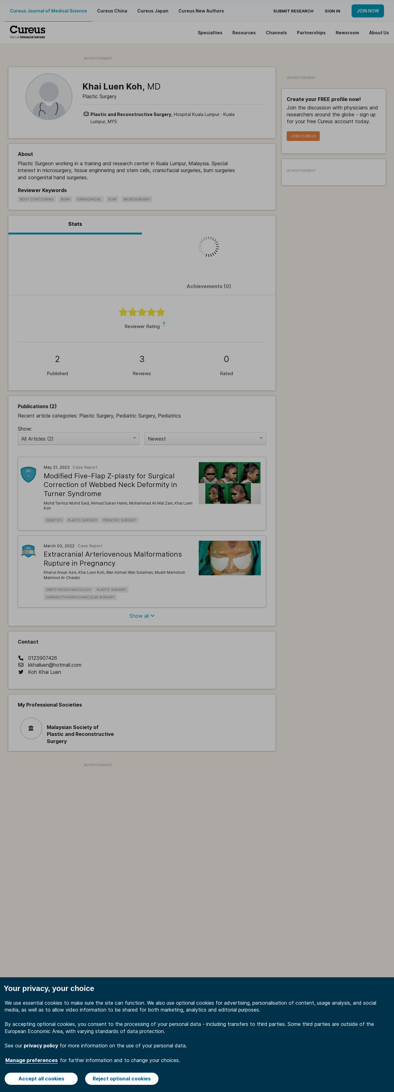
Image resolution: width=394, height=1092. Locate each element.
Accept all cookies (41, 1078)
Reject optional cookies (122, 1078)
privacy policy (41, 1045)
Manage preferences (31, 1060)
